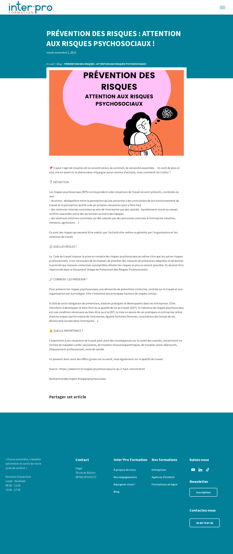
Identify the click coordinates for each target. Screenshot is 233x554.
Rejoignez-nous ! (124, 484)
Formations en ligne (164, 484)
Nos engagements (125, 477)
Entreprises (159, 470)
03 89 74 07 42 (204, 523)
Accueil (50, 64)
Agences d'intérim (163, 477)
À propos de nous (125, 470)
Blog (59, 64)
